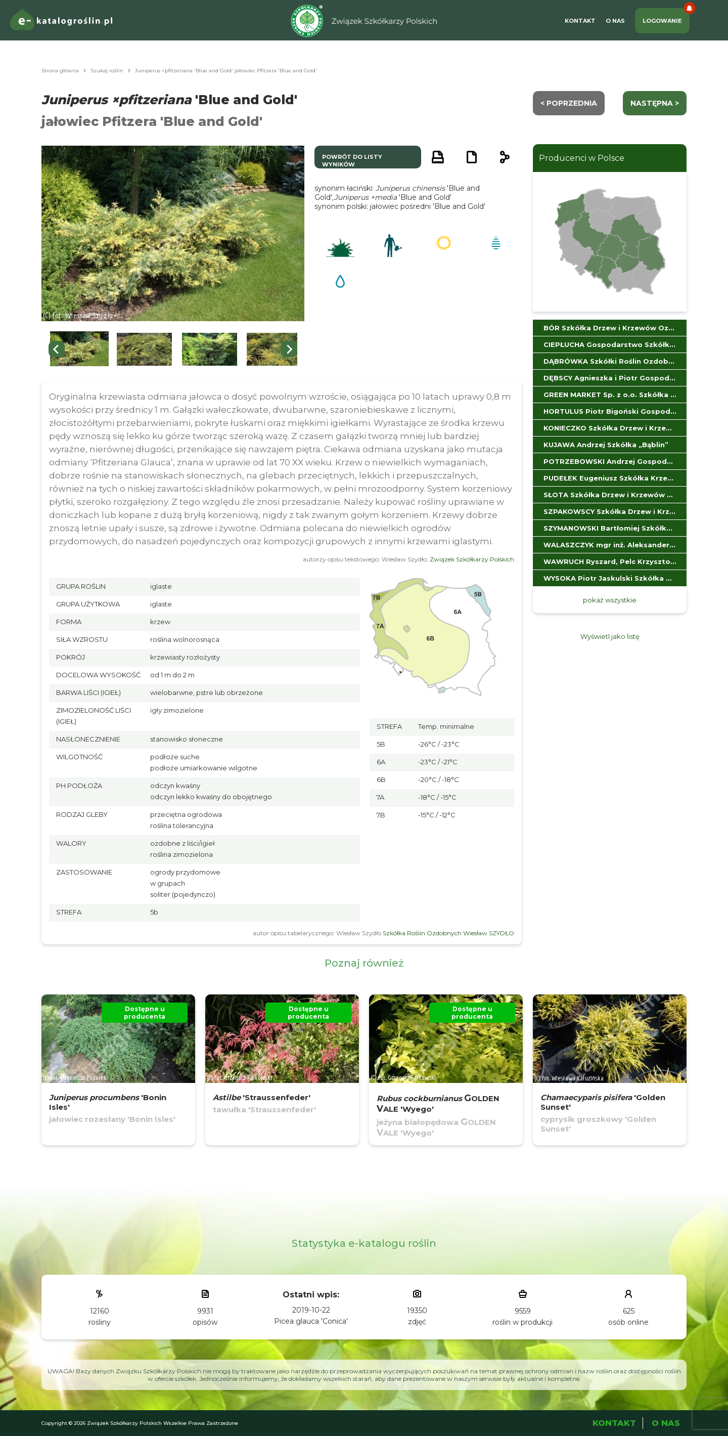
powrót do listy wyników (352, 160)
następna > (654, 103)
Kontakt (580, 20)
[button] (79, 349)
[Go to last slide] (57, 349)
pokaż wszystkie (609, 600)
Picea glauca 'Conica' (311, 1321)
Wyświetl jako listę (610, 636)
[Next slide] (289, 349)
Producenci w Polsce (581, 158)
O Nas (615, 20)
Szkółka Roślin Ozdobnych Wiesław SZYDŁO (448, 933)
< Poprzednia (568, 103)
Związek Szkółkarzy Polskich (472, 559)
